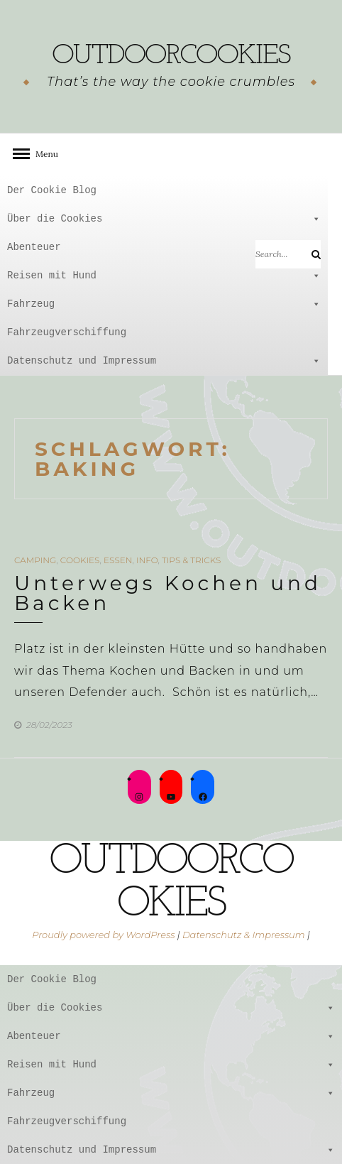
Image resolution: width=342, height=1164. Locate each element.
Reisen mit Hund (164, 275)
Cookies (80, 560)
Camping (35, 560)
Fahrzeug (164, 304)
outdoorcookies (171, 56)
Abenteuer (164, 247)
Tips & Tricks (191, 560)
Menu (42, 153)
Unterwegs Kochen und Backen (167, 593)
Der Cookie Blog (51, 190)
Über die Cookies (164, 219)
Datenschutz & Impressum (243, 934)
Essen (118, 560)
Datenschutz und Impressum (164, 361)
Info (147, 560)
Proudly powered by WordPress (103, 934)
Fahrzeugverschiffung (66, 332)
